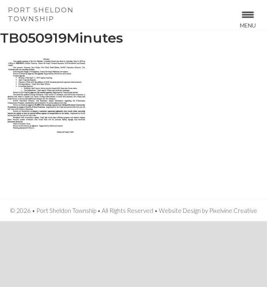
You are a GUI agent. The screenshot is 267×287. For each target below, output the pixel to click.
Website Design (180, 210)
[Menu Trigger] (248, 19)
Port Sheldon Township (41, 14)
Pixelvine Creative (233, 210)
